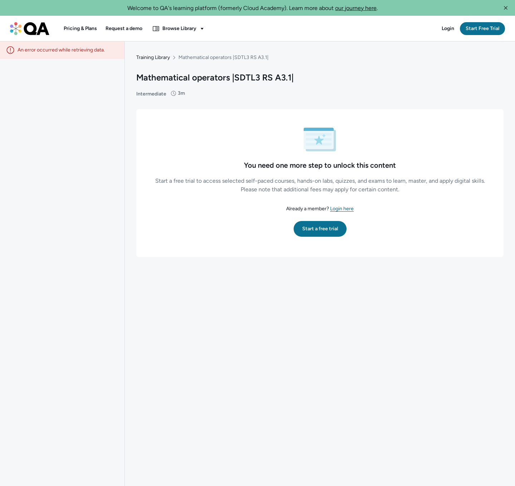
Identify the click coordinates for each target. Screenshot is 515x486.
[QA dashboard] (29, 28)
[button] (506, 8)
